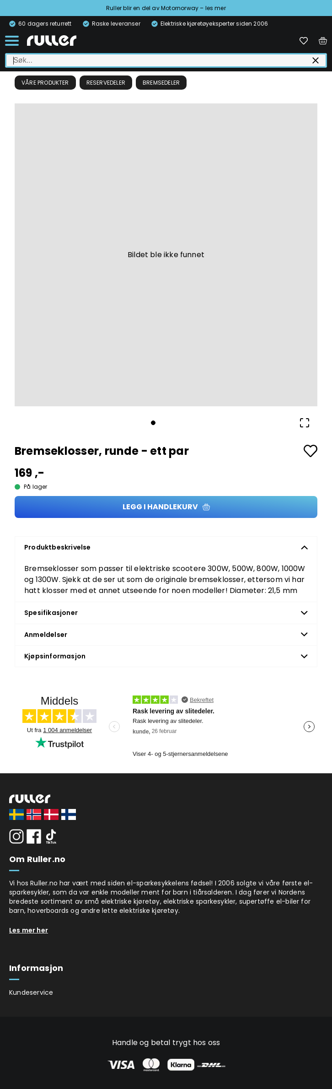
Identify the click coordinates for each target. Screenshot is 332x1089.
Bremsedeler (161, 82)
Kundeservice (31, 992)
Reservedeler (105, 82)
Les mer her (28, 930)
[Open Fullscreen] (304, 423)
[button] (166, 254)
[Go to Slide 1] (153, 423)
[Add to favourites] (310, 451)
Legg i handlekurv (166, 506)
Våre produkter (45, 82)
